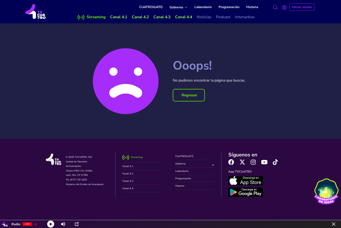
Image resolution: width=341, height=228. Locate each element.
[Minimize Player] (333, 224)
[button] (189, 95)
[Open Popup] (76, 224)
